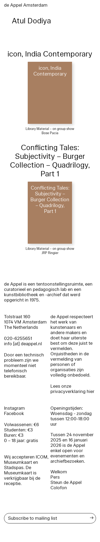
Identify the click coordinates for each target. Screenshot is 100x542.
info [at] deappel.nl (23, 344)
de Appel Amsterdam (25, 5)
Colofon (58, 488)
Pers (55, 477)
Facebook (14, 413)
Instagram (14, 408)
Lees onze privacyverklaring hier (72, 389)
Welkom (58, 472)
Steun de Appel (66, 482)
